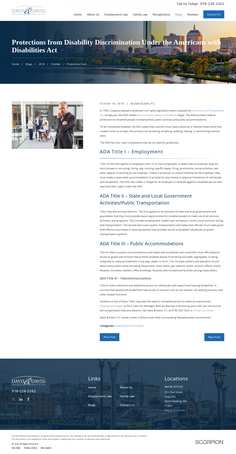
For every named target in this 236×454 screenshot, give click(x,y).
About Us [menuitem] (93, 14)
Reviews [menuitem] (192, 14)
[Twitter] (13, 399)
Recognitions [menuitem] (161, 14)
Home (92, 387)
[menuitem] (16, 447)
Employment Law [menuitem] (116, 14)
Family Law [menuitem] (140, 14)
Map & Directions (175, 410)
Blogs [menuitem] (178, 14)
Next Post (214, 337)
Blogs (91, 405)
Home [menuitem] (78, 14)
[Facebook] (28, 399)
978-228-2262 (212, 3)
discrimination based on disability (157, 115)
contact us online (203, 310)
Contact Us (213, 14)
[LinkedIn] (21, 399)
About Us (126, 387)
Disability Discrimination (129, 325)
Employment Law (100, 396)
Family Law (127, 396)
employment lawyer (111, 306)
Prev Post (110, 337)
